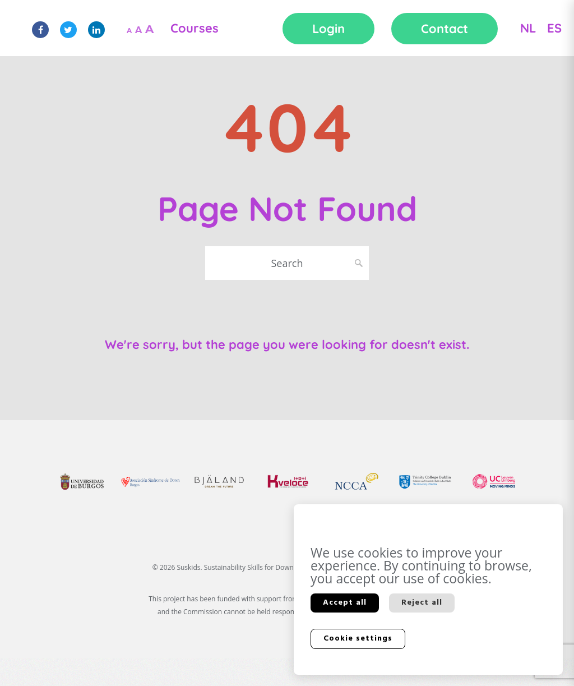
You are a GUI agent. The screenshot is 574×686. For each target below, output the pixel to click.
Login (328, 28)
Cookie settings (357, 638)
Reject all (421, 602)
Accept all (345, 602)
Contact (444, 28)
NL (528, 28)
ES (554, 28)
